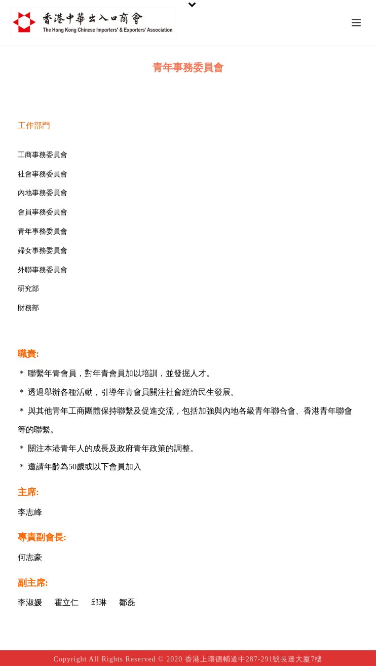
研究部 (28, 288)
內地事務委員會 (42, 193)
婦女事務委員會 (42, 250)
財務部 (28, 308)
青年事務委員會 (42, 231)
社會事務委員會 (42, 174)
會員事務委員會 (42, 212)
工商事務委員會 (42, 155)
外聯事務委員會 (42, 270)
